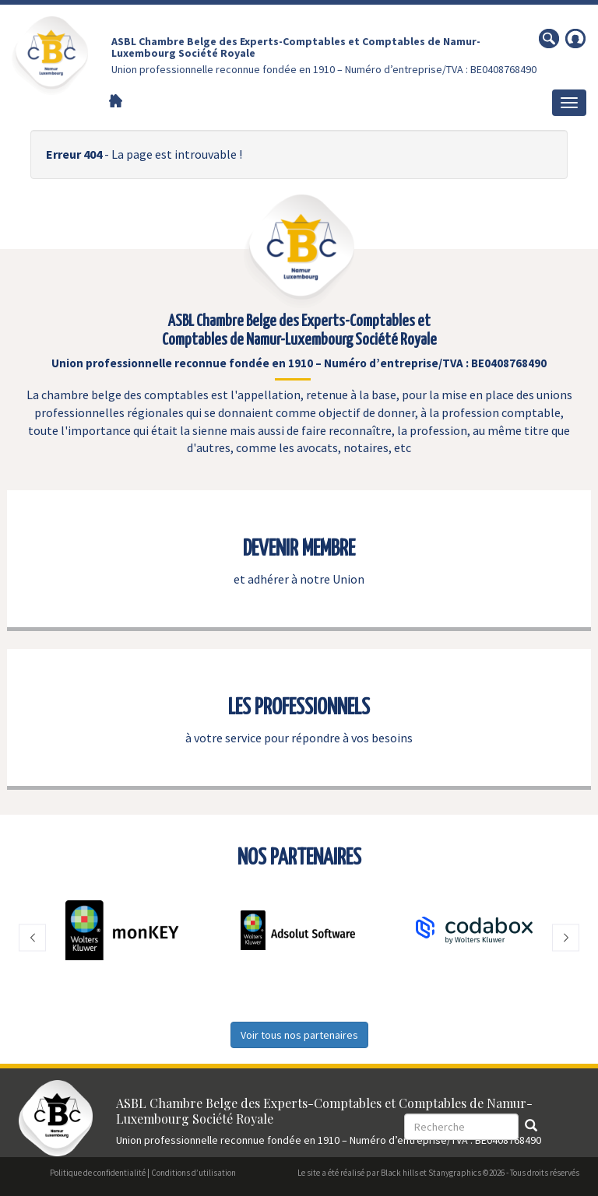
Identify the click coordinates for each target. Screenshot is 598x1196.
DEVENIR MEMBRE (299, 549)
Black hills (399, 1172)
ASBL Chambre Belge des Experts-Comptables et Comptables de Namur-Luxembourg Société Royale (295, 47)
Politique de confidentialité (98, 1172)
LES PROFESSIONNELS (299, 708)
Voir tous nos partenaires (299, 1035)
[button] (32, 938)
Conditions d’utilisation (193, 1172)
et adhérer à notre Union (299, 579)
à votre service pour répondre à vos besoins (299, 737)
